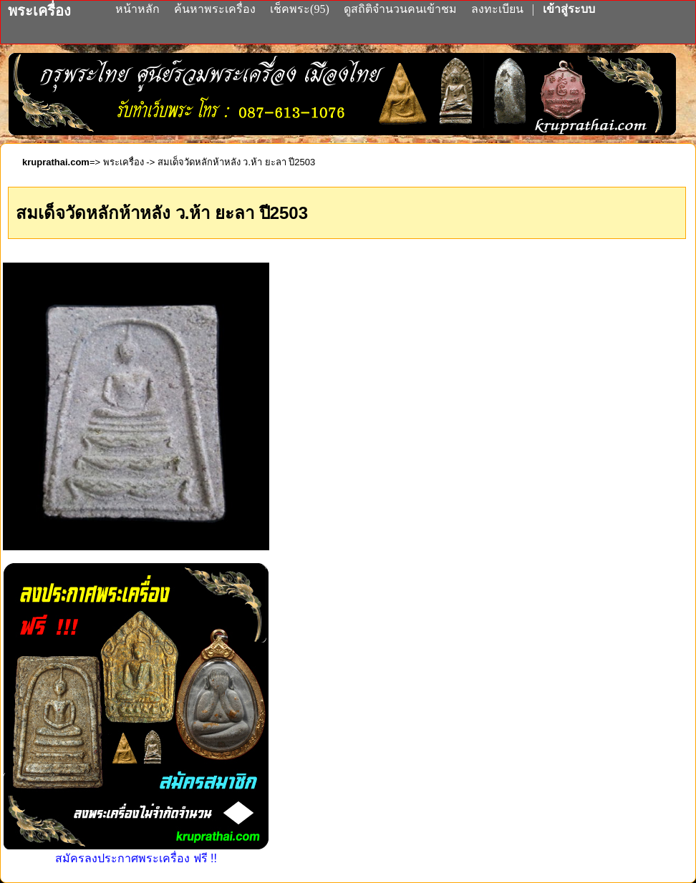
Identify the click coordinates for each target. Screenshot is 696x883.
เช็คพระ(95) (299, 9)
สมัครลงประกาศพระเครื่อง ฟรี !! (136, 851)
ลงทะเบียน (498, 9)
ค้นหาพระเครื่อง (216, 9)
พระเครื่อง (123, 162)
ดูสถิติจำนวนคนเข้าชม (400, 9)
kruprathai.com (56, 162)
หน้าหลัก (139, 9)
